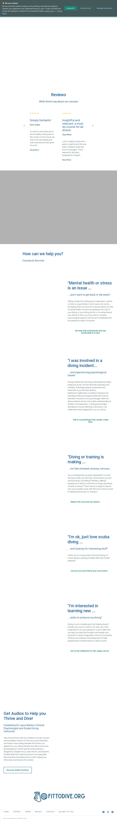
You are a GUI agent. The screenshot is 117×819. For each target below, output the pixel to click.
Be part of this (66, 809)
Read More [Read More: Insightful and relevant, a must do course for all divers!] (66, 157)
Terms (28, 809)
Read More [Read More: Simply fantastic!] (34, 147)
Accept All (70, 8)
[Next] (92, 123)
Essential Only (85, 8)
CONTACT (50, 809)
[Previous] (24, 123)
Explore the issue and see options (85, 499)
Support (17, 809)
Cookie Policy (50, 11)
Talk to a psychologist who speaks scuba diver (90, 418)
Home (6, 809)
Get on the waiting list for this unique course (90, 648)
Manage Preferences (104, 8)
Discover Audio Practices (18, 767)
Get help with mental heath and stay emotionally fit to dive (90, 329)
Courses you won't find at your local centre (89, 568)
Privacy (38, 809)
